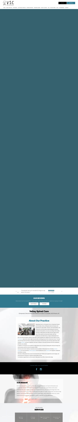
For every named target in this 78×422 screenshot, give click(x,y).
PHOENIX (44, 303)
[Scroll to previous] (16, 292)
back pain (23, 342)
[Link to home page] (11, 3)
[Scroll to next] (62, 292)
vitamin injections (32, 350)
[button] (71, 3)
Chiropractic (20, 339)
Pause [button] (18, 292)
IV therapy (48, 350)
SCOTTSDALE (34, 303)
